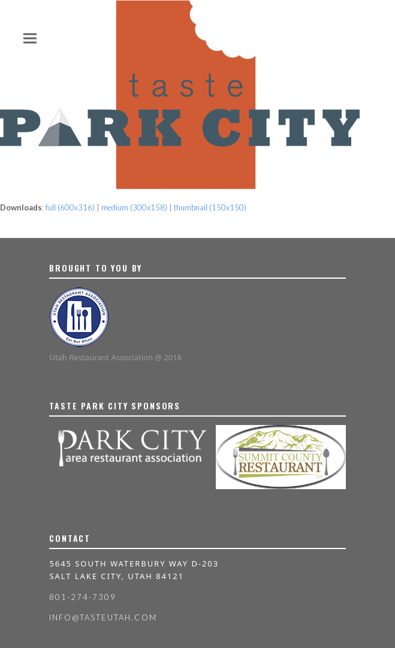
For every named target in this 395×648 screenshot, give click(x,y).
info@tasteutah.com (102, 617)
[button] (30, 38)
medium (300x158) (134, 207)
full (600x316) (70, 207)
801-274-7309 (82, 597)
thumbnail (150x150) (210, 207)
